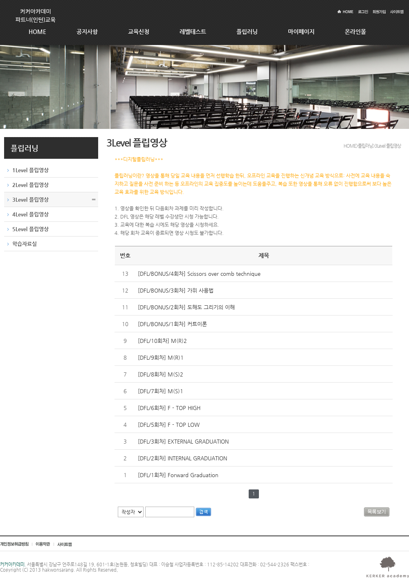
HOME (37, 31)
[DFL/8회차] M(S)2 (160, 374)
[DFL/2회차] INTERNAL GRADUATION (182, 458)
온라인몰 (355, 31)
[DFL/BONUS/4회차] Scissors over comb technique (199, 273)
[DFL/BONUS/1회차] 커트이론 (172, 324)
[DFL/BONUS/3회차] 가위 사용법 (175, 290)
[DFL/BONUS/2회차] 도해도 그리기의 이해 (186, 307)
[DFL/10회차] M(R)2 (162, 341)
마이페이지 (301, 31)
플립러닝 (247, 31)
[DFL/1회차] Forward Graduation (178, 475)
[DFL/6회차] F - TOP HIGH (169, 408)
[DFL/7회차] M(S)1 (160, 391)
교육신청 (138, 31)
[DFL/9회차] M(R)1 (161, 357)
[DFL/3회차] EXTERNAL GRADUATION (183, 441)
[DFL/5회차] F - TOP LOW (169, 424)
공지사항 (87, 31)
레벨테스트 (193, 31)
